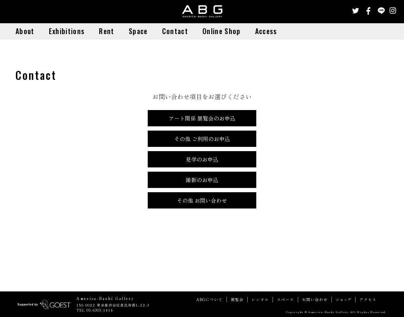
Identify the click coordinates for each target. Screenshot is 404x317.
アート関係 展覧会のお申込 (202, 118)
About (25, 31)
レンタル (260, 299)
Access (266, 31)
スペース (285, 299)
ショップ (343, 299)
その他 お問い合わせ (202, 200)
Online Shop (221, 31)
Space (138, 31)
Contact (175, 31)
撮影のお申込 (202, 180)
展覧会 (237, 299)
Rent (106, 31)
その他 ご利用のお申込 (202, 139)
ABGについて (209, 299)
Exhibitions (67, 31)
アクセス (367, 299)
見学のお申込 (202, 159)
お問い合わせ (315, 299)
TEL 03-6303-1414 (94, 310)
